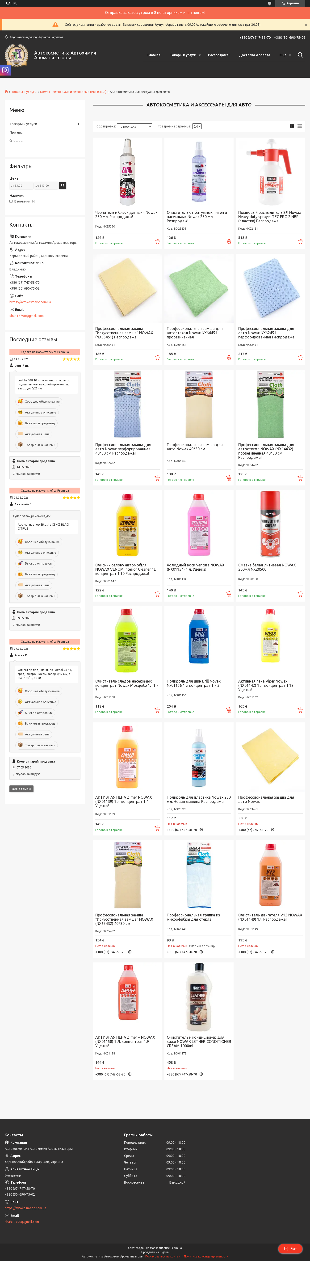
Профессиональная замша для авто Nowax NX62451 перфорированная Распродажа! (266, 332)
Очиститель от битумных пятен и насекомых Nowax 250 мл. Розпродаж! (197, 216)
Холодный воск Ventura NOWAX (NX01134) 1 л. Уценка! (195, 567)
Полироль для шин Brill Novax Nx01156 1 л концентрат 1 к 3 (194, 683)
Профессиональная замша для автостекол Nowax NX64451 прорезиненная (195, 332)
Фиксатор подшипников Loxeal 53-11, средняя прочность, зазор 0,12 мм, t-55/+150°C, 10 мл (45, 673)
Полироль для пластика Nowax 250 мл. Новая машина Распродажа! (199, 799)
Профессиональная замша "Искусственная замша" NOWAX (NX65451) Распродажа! (124, 332)
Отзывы (16, 141)
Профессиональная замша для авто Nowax (266, 799)
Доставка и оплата (254, 55)
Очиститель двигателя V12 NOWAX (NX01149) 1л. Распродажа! (270, 917)
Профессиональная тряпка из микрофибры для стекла (193, 917)
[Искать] (299, 55)
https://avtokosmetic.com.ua (30, 302)
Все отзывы (21, 788)
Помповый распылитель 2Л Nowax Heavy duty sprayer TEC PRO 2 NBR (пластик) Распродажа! (269, 216)
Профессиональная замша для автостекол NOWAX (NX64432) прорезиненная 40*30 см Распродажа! (266, 451)
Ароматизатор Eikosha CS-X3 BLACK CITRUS (44, 526)
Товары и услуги (183, 55)
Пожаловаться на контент (163, 1256)
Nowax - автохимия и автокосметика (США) (73, 92)
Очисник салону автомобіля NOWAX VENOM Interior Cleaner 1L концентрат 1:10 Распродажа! (125, 569)
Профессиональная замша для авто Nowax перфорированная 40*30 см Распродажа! (123, 449)
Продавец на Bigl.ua (155, 1252)
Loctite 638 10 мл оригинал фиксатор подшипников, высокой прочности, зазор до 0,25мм (44, 384)
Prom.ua (176, 1247)
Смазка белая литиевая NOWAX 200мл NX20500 (267, 567)
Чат (290, 1249)
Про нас (15, 132)
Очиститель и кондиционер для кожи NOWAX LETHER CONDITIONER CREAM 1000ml (199, 1041)
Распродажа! (219, 55)
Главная (153, 55)
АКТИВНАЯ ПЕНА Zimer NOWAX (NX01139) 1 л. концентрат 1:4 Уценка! (123, 801)
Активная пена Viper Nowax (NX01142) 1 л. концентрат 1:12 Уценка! (265, 685)
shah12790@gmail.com (26, 316)
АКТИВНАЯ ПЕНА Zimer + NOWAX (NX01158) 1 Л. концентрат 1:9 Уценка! (125, 1041)
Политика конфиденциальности (206, 1256)
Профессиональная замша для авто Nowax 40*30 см (195, 447)
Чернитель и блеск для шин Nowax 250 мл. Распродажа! (126, 214)
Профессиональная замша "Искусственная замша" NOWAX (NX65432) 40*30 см (124, 919)
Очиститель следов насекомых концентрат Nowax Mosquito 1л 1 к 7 (126, 685)
